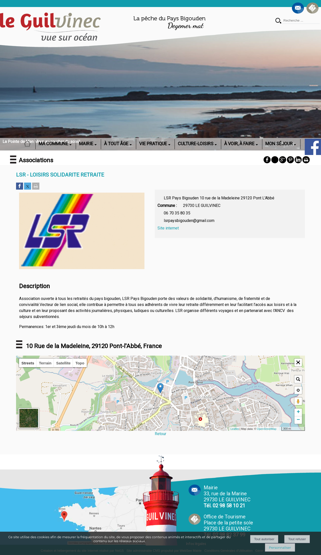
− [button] (298, 420)
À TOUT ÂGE (116, 143)
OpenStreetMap (266, 428)
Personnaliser (280, 547)
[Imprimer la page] (35, 186)
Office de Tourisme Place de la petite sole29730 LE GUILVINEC (228, 526)
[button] (298, 362)
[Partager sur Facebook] (19, 186)
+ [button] (298, 412)
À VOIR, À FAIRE (239, 143)
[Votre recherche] (301, 20)
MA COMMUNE (53, 143)
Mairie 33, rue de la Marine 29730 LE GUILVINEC (227, 497)
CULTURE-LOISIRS (195, 143)
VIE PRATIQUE (153, 143)
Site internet (168, 228)
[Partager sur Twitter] (27, 186)
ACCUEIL (29, 143)
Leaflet (234, 428)
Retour (160, 433)
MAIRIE (86, 143)
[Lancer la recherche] (278, 21)
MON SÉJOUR (279, 143)
